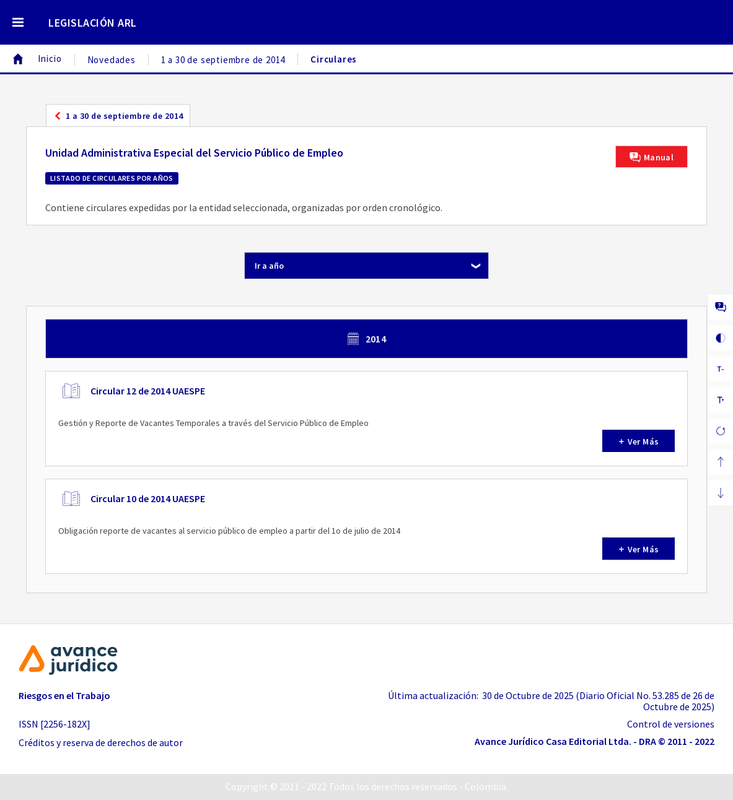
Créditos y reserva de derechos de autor (101, 742)
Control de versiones (670, 723)
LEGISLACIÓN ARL (92, 22)
